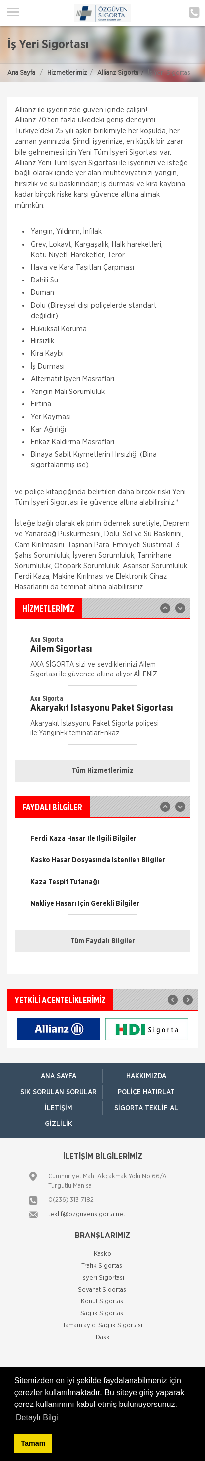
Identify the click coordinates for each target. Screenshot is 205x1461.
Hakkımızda (146, 1076)
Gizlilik (58, 1124)
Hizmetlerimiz (67, 73)
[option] (102, 660)
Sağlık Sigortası (102, 1313)
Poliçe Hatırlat (146, 1092)
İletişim (58, 1108)
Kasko (102, 1254)
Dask (103, 1337)
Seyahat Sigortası (103, 1290)
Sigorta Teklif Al (146, 1108)
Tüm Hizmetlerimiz (103, 770)
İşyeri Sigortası (102, 1278)
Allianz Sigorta (117, 73)
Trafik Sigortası (102, 1266)
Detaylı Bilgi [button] (37, 1417)
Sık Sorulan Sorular (58, 1092)
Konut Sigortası (103, 1301)
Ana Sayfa (21, 73)
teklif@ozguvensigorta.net (86, 1214)
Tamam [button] (33, 1443)
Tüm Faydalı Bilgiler (102, 941)
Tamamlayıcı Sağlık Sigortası (102, 1325)
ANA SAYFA (58, 1076)
